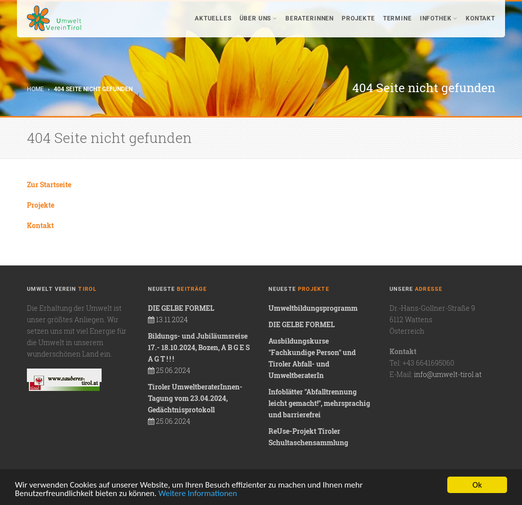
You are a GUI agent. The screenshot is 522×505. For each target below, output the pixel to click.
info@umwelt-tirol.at (448, 374)
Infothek (439, 18)
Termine (397, 18)
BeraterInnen (309, 18)
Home (35, 89)
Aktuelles (213, 18)
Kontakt (480, 18)
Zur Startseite (49, 184)
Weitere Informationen (197, 494)
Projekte (358, 18)
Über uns (258, 18)
